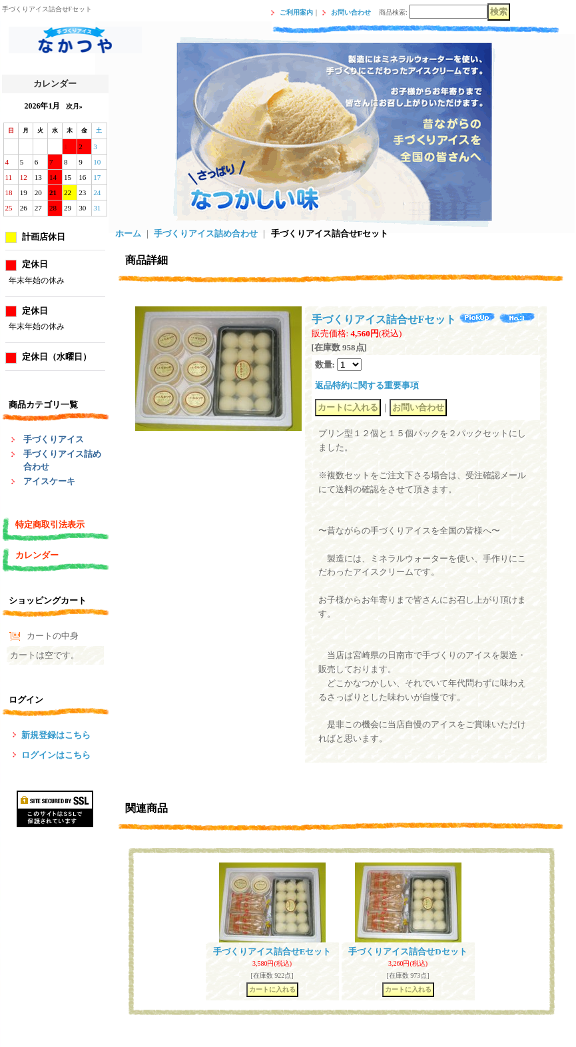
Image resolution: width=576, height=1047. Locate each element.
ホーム (128, 233)
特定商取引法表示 (50, 524)
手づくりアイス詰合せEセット (272, 951)
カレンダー (37, 555)
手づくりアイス (53, 439)
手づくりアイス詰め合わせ (206, 233)
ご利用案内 (296, 12)
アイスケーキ (49, 481)
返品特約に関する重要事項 (367, 385)
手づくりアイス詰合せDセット (407, 951)
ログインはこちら (56, 755)
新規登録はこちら (56, 735)
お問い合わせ (351, 12)
